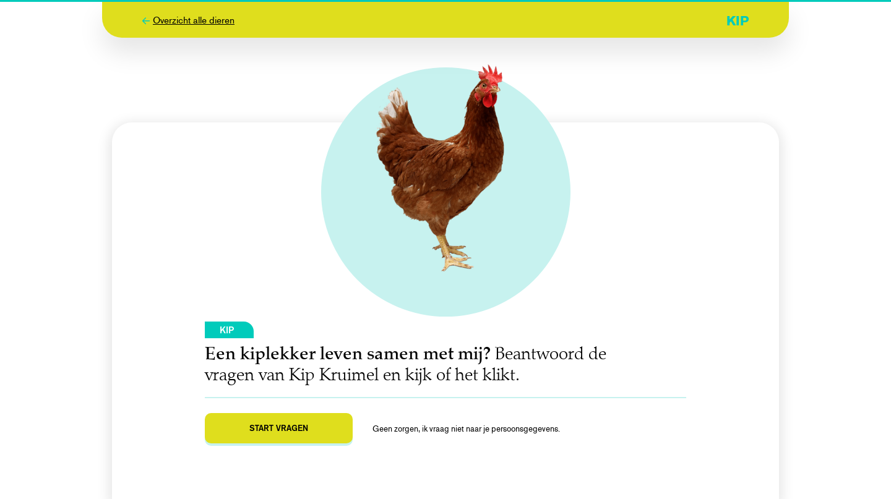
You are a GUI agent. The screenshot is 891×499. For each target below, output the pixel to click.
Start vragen (278, 427)
